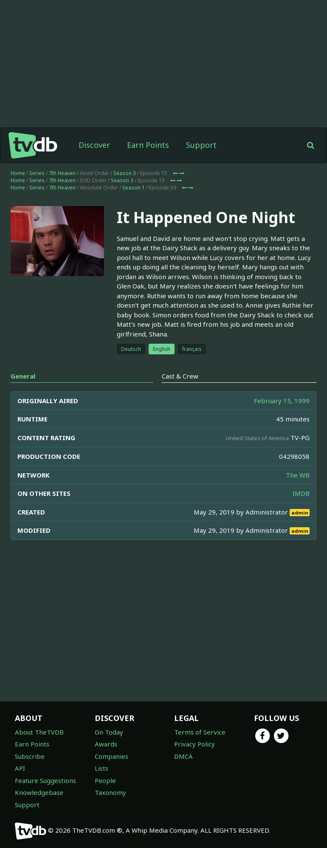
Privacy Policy (194, 744)
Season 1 (133, 187)
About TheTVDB (39, 732)
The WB (298, 475)
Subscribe (30, 756)
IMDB (301, 493)
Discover (94, 145)
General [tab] (23, 376)
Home (18, 173)
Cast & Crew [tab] (180, 376)
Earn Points (148, 145)
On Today (109, 732)
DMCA (183, 756)
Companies (111, 756)
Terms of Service (200, 732)
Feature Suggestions (45, 780)
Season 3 (124, 173)
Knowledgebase (39, 792)
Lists (101, 768)
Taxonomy (110, 792)
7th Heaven (62, 173)
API (20, 768)
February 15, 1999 (282, 400)
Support (201, 145)
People (105, 780)
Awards (106, 744)
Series (37, 173)
